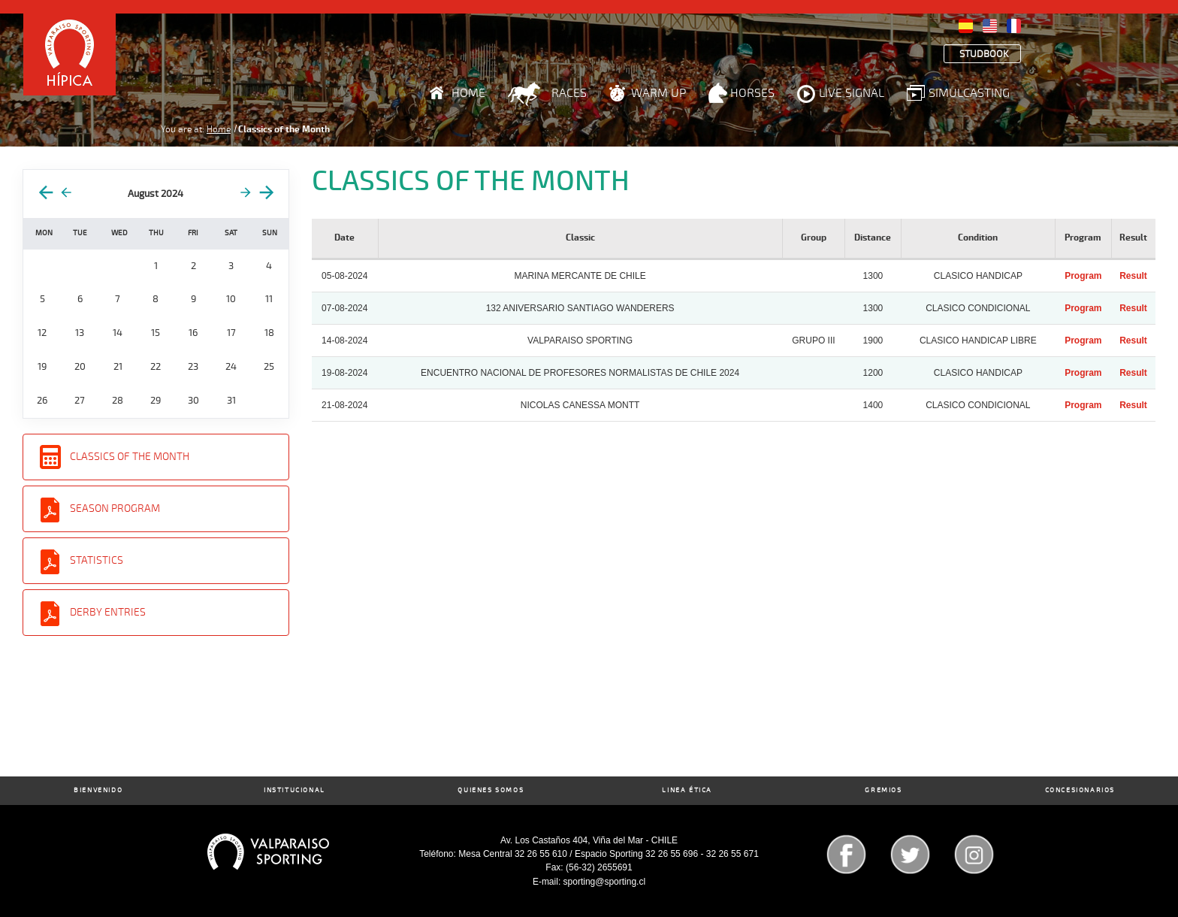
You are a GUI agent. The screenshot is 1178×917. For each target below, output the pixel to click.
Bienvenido (98, 790)
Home (468, 93)
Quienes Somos (491, 790)
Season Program (115, 508)
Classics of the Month (129, 456)
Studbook (984, 54)
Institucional (294, 790)
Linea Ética (687, 790)
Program (1083, 276)
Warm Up (658, 93)
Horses (752, 93)
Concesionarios (1080, 790)
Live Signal (851, 93)
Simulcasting (969, 93)
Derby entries (108, 612)
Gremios (883, 790)
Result (1133, 276)
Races (569, 93)
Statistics (96, 560)
